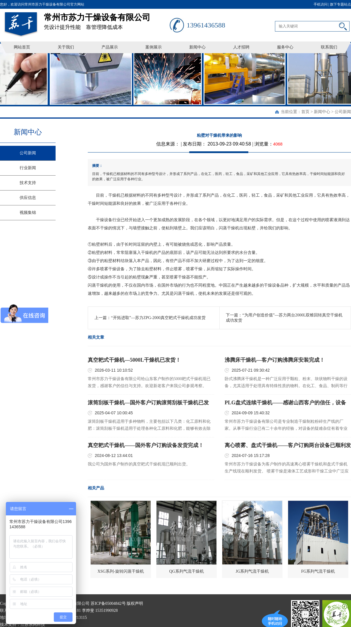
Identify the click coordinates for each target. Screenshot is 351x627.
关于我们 (66, 47)
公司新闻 (343, 112)
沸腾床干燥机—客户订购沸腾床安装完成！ (275, 360)
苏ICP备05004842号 (108, 603)
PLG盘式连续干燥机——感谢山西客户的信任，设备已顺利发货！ (285, 403)
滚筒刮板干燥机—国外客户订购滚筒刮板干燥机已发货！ (148, 403)
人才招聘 (241, 47)
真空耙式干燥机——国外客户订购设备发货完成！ (146, 445)
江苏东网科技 (32, 624)
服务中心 (285, 47)
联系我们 (329, 47)
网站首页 (22, 47)
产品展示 (109, 47)
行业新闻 (28, 168)
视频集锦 (28, 212)
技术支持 (28, 183)
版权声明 (135, 603)
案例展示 (153, 47)
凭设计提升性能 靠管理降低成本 (107, 19)
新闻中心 (197, 47)
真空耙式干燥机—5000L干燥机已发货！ (134, 360)
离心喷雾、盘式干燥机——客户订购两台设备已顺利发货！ (288, 445)
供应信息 (28, 197)
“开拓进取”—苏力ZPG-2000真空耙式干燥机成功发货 (158, 318)
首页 (305, 112)
